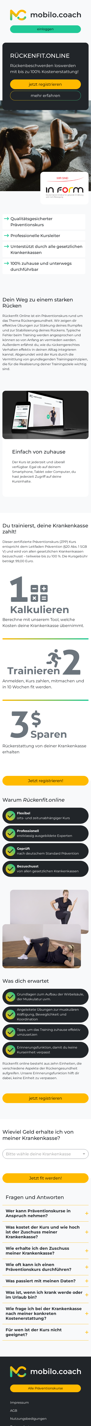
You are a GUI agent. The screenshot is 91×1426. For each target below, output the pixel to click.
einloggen (45, 29)
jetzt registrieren (45, 84)
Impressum (19, 1385)
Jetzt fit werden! (45, 1160)
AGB (13, 1393)
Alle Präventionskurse (45, 1370)
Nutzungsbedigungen (28, 1401)
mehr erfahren (45, 95)
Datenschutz (20, 1409)
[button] (45, 1196)
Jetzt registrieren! (45, 780)
